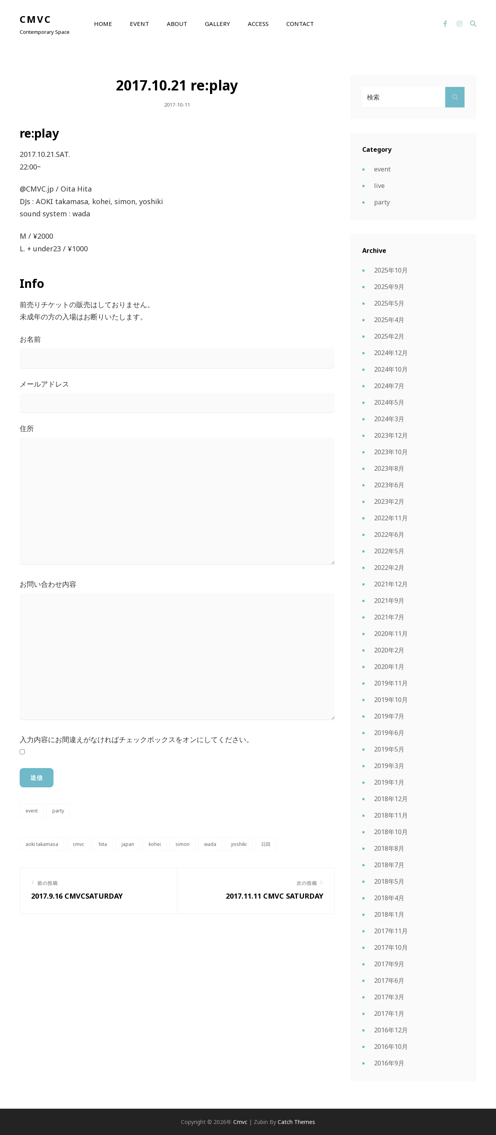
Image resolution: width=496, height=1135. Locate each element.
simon (182, 844)
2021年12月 (391, 584)
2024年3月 (389, 419)
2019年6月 (389, 732)
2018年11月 (391, 815)
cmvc (36, 19)
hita (103, 844)
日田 (266, 844)
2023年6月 (389, 485)
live (379, 185)
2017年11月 (391, 931)
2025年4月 (389, 319)
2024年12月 (391, 352)
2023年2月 (389, 501)
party (58, 810)
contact (300, 24)
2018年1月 (389, 914)
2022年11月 (391, 518)
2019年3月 (389, 765)
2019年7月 (389, 716)
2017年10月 (391, 947)
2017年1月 (389, 1013)
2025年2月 (389, 336)
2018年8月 (389, 848)
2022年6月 (389, 534)
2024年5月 (389, 402)
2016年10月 (391, 1046)
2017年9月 (389, 964)
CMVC (78, 844)
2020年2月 (389, 650)
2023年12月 (391, 435)
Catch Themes (296, 1122)
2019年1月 (389, 782)
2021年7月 (389, 617)
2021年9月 (389, 600)
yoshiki (239, 844)
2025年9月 (389, 286)
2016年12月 (391, 1030)
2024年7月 (389, 385)
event (139, 24)
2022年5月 (389, 551)
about (177, 24)
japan (128, 844)
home (103, 24)
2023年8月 (389, 468)
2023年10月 (391, 452)
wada (210, 844)
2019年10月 (391, 699)
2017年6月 (389, 980)
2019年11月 (391, 683)
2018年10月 (391, 831)
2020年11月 (391, 633)
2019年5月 (389, 749)
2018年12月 (391, 798)
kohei (155, 844)
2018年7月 (389, 864)
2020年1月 (389, 666)
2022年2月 (389, 567)
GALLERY (217, 24)
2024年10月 (391, 369)
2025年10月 (391, 270)
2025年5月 (389, 303)
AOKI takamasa (42, 844)
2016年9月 (389, 1063)
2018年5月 (389, 881)
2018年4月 (389, 898)
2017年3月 (389, 997)
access (258, 24)
